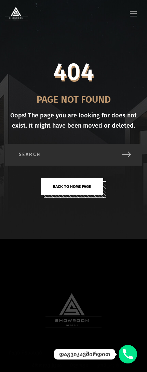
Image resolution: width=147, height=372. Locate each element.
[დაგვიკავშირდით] (128, 354)
